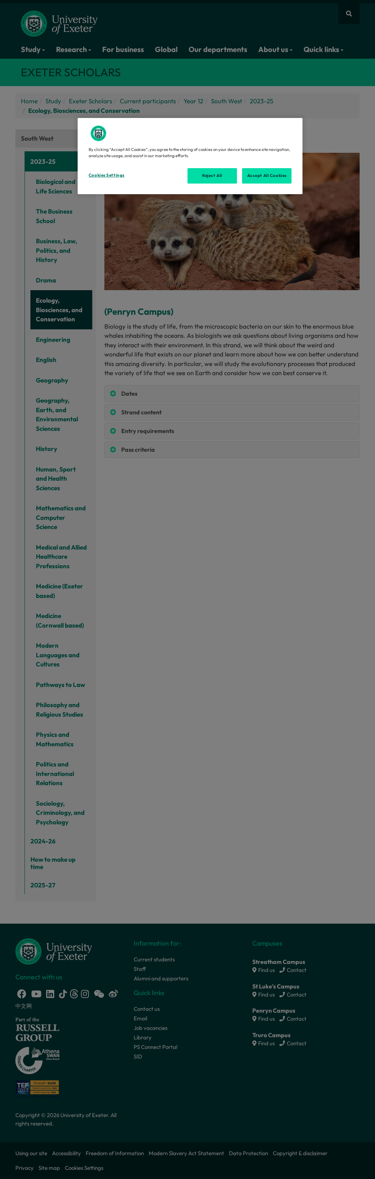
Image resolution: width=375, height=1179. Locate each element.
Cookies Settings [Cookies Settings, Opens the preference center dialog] (107, 175)
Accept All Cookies (267, 175)
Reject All (212, 175)
